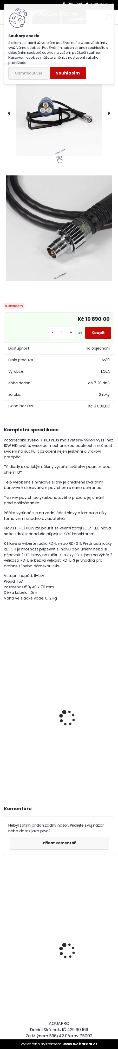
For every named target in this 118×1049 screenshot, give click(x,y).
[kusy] (62, 332)
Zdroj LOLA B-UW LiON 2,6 (32, 747)
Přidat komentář (59, 843)
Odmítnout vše (28, 73)
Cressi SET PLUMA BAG (30, 976)
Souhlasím (68, 73)
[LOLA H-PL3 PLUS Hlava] (59, 113)
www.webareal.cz (80, 1044)
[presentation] (9, 113)
